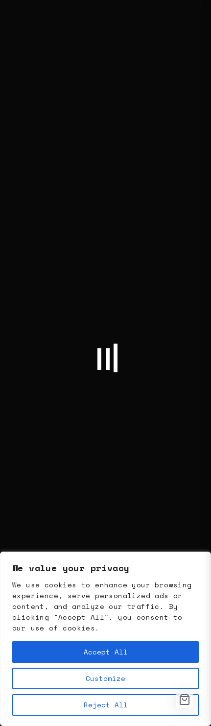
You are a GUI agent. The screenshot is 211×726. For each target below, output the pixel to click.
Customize (105, 678)
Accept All (106, 652)
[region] (105, 639)
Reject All (106, 705)
